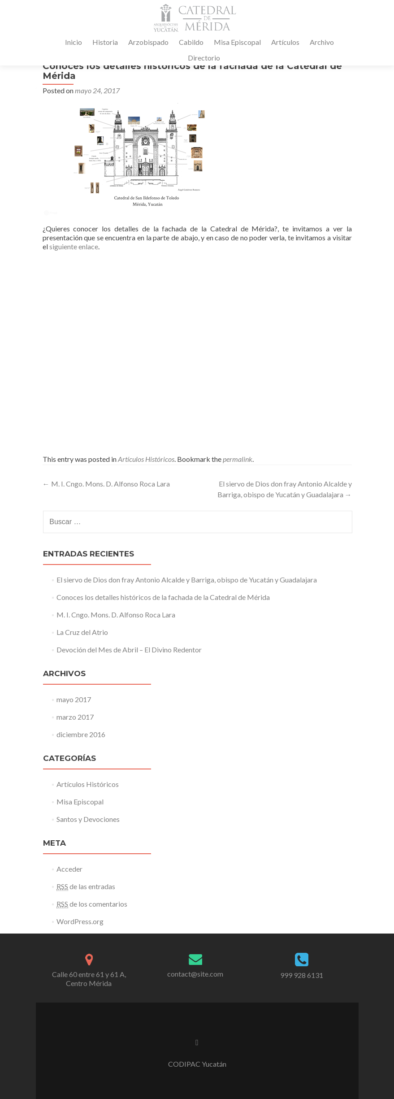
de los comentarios (91, 903)
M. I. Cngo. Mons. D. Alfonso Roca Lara (106, 483)
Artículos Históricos (146, 459)
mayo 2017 (73, 699)
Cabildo (191, 42)
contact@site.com (195, 973)
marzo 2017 (75, 716)
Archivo (322, 42)
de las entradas (85, 886)
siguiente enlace (73, 246)
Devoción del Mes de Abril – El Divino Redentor (129, 649)
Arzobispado (148, 42)
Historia (105, 42)
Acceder (69, 868)
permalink (237, 459)
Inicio (73, 42)
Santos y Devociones (88, 819)
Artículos (285, 42)
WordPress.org (80, 921)
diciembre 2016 (80, 734)
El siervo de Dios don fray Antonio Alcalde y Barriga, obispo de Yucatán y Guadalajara (186, 579)
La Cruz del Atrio (82, 632)
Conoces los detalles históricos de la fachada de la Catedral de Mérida (163, 597)
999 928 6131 (301, 975)
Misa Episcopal (237, 42)
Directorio (204, 57)
